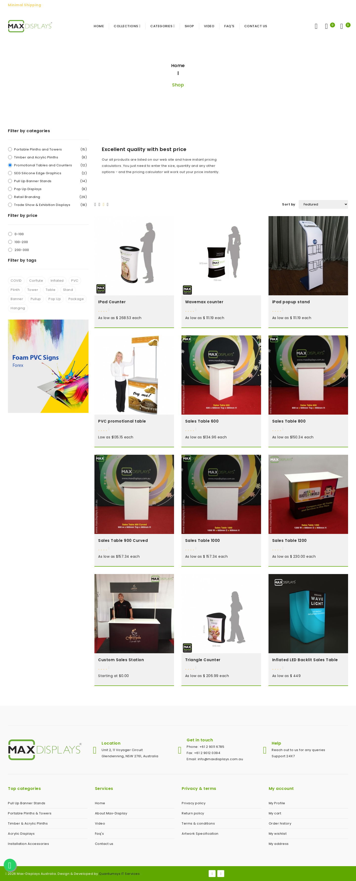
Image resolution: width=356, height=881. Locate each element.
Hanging (18, 308)
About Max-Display (111, 813)
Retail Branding (50, 197)
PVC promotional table (122, 421)
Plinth (15, 289)
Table (51, 289)
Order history (280, 823)
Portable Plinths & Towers (30, 813)
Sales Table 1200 (289, 540)
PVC (74, 280)
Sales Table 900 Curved (123, 540)
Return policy (193, 813)
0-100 (19, 234)
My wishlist (278, 833)
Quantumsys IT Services (119, 873)
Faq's (99, 833)
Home (178, 65)
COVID (16, 280)
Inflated (57, 280)
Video (100, 823)
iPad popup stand (291, 301)
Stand (68, 289)
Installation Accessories (28, 843)
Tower (32, 289)
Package (76, 299)
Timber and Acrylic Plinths (50, 157)
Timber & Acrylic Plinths (28, 823)
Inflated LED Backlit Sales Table (305, 659)
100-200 (21, 242)
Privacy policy (193, 803)
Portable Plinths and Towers (50, 149)
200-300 (22, 250)
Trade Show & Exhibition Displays (50, 204)
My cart (275, 813)
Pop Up (54, 299)
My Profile (277, 803)
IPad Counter (112, 301)
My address (279, 843)
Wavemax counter (204, 301)
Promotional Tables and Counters (50, 165)
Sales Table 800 (289, 421)
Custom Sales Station (121, 659)
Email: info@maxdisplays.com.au (215, 759)
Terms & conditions (198, 823)
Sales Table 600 (202, 421)
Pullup (36, 299)
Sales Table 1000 (202, 540)
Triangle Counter (203, 659)
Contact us (104, 843)
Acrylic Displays (21, 833)
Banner (17, 299)
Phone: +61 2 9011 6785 (205, 746)
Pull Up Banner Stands (50, 181)
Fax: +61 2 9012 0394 (203, 753)
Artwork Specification (200, 833)
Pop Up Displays (50, 189)
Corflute (36, 280)
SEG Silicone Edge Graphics (50, 173)
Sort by (288, 204)
